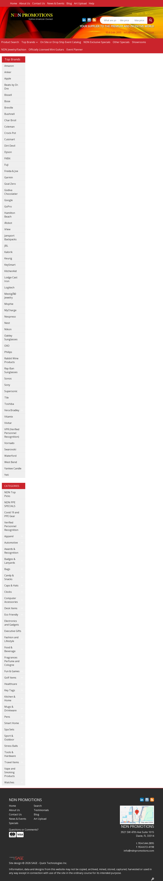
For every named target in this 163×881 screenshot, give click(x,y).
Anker (7, 72)
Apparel (8, 536)
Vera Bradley (11, 410)
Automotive (11, 542)
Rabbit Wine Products (11, 360)
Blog (69, 3)
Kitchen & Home (9, 698)
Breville (8, 107)
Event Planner (74, 49)
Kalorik (8, 252)
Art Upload (80, 3)
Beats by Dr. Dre (11, 86)
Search (38, 805)
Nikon (7, 329)
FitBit (7, 158)
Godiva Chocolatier (11, 192)
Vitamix (8, 416)
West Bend (10, 462)
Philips (8, 352)
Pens (7, 716)
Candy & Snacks (9, 577)
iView (7, 229)
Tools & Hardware (10, 754)
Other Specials (121, 42)
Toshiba (9, 404)
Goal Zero (10, 183)
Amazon (9, 65)
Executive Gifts (12, 631)
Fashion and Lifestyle (11, 639)
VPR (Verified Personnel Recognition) (11, 433)
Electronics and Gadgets (11, 622)
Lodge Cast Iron (10, 279)
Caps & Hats (11, 585)
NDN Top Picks (10, 494)
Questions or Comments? (23, 829)
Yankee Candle (12, 468)
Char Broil (10, 120)
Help (91, 3)
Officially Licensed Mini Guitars (46, 49)
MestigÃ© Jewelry (10, 295)
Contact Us (38, 3)
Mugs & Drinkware (10, 708)
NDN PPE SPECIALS (9, 504)
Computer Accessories (11, 600)
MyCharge (10, 310)
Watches (9, 782)
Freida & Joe (11, 171)
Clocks (8, 592)
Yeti (6, 474)
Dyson (8, 152)
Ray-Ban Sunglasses (11, 370)
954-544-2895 (113, 32)
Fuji (6, 164)
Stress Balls (11, 746)
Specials (13, 823)
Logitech (9, 287)
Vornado (9, 443)
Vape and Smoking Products (9, 772)
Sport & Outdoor (9, 737)
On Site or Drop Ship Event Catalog (60, 42)
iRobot (8, 223)
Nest (7, 323)
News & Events (55, 3)
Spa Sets (9, 729)
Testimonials (41, 810)
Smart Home (11, 723)
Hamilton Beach (9, 214)
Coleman (9, 126)
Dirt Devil (9, 145)
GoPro (8, 206)
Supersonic (10, 391)
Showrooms (139, 42)
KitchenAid (10, 271)
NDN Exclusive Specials (97, 42)
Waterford (10, 455)
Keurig (8, 258)
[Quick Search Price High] (140, 20)
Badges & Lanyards (9, 560)
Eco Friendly (11, 614)
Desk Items (10, 608)
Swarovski (10, 449)
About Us (24, 3)
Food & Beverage (9, 649)
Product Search (10, 42)
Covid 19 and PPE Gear (11, 514)
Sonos (8, 378)
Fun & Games (12, 671)
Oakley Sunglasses (11, 337)
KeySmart (9, 264)
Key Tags (9, 690)
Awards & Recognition (11, 550)
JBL (6, 245)
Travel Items (11, 762)
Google (8, 200)
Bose (7, 101)
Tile (6, 397)
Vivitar (8, 423)
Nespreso (10, 316)
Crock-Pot (10, 133)
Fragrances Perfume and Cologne (11, 661)
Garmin (8, 177)
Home (13, 3)
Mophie (8, 304)
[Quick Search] (109, 20)
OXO (6, 345)
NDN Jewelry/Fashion (13, 49)
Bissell (8, 95)
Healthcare (10, 684)
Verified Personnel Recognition (11, 526)
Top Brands (28, 42)
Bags (7, 569)
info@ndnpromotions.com (139, 32)
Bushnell (9, 114)
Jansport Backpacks (10, 237)
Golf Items (10, 677)
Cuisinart (9, 139)
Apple (7, 78)
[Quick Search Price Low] (125, 20)
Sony (7, 385)
